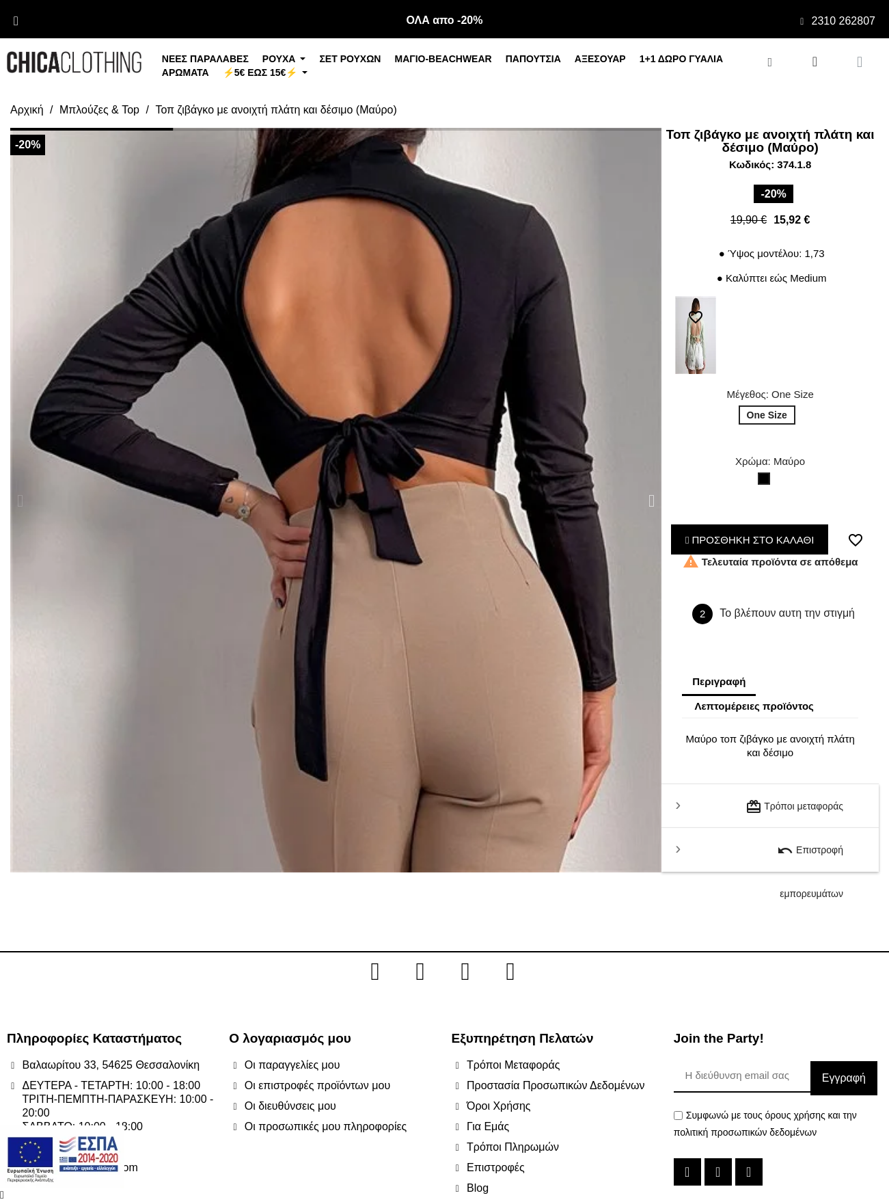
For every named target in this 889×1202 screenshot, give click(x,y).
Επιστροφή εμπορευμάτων (810, 857)
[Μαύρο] (767, 482)
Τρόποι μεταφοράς (794, 807)
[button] (20, 500)
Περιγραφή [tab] (719, 681)
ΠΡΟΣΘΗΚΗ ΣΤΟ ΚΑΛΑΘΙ (750, 540)
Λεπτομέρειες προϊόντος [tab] (754, 706)
